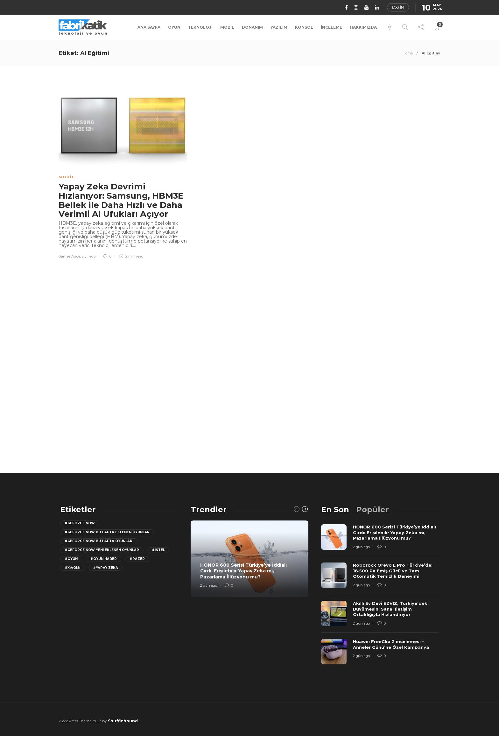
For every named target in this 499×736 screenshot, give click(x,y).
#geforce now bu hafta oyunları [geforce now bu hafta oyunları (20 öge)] (99, 541)
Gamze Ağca (69, 256)
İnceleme (331, 27)
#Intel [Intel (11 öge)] (158, 550)
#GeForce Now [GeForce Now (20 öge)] (80, 523)
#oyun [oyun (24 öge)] (71, 559)
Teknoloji (200, 27)
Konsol (304, 27)
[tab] (335, 509)
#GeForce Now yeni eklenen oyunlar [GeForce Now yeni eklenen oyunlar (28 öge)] (102, 550)
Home (408, 53)
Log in (398, 7)
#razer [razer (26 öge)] (137, 559)
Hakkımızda (363, 27)
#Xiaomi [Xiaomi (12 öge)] (72, 568)
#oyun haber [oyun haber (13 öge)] (103, 559)
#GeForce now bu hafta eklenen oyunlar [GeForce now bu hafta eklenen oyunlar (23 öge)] (107, 532)
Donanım (252, 27)
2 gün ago (208, 585)
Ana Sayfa (148, 27)
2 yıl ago (88, 256)
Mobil (227, 27)
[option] (249, 558)
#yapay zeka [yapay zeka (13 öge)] (105, 568)
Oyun (174, 27)
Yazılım (279, 27)
